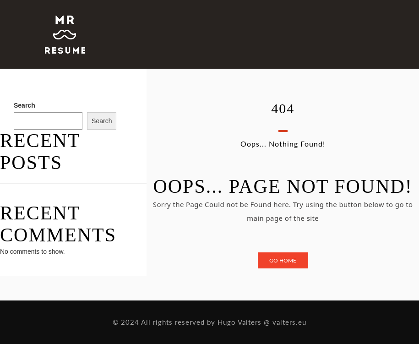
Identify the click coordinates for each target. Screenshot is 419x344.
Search (24, 105)
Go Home (282, 260)
